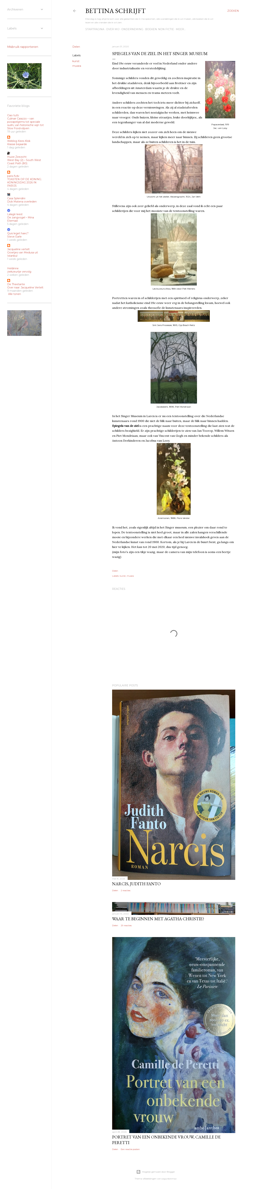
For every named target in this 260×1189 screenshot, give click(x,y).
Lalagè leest (15, 214)
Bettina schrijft (115, 10)
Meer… (181, 29)
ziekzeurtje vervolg (19, 271)
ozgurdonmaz (169, 1178)
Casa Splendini (16, 198)
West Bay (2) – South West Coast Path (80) (24, 161)
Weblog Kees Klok (18, 141)
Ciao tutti (13, 115)
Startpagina (94, 29)
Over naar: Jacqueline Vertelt (25, 287)
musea (76, 65)
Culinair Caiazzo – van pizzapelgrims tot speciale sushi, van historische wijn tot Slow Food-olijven (25, 123)
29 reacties (126, 925)
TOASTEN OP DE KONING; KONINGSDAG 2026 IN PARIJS (24, 182)
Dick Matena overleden (22, 201)
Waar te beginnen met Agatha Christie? (158, 919)
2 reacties (125, 890)
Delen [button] (76, 46)
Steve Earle (14, 236)
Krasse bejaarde (17, 144)
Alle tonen (14, 294)
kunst (75, 61)
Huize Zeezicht (17, 156)
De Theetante (16, 284)
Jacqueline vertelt (18, 249)
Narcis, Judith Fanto (136, 884)
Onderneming (132, 29)
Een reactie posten (130, 1149)
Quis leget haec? (18, 233)
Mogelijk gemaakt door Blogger (155, 1172)
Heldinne (13, 268)
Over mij (112, 29)
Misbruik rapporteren (22, 47)
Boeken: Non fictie (159, 29)
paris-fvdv (13, 176)
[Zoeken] (233, 10)
